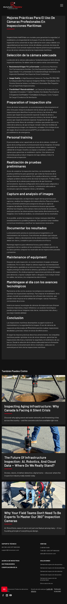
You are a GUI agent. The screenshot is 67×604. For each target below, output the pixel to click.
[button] (61, 5)
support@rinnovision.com (10, 550)
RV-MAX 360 (54, 78)
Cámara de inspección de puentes (51, 564)
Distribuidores (8, 564)
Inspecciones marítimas (16, 37)
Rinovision (32, 328)
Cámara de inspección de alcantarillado (48, 579)
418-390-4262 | (6, 547)
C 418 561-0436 (44, 547)
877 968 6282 (15, 547)
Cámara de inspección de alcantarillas (52, 568)
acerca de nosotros (10, 561)
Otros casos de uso (46, 583)
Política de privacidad (57, 590)
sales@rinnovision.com (48, 553)
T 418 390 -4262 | (45, 550)
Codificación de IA (9, 567)
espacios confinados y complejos (25, 94)
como (24, 371)
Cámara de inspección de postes (51, 574)
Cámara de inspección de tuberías (51, 571)
